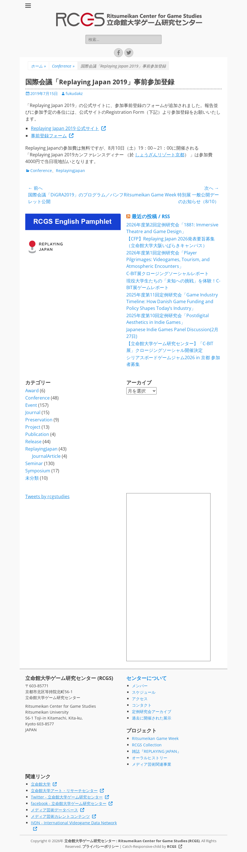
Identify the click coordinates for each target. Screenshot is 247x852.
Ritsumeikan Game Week (155, 738)
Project (32, 427)
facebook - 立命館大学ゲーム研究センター (68, 803)
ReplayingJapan (70, 170)
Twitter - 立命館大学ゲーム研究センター (67, 797)
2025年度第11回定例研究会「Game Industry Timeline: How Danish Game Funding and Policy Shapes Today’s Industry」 (172, 301)
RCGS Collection (147, 744)
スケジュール (143, 692)
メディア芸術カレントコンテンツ (60, 816)
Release (33, 441)
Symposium (37, 471)
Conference (63, 66)
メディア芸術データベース (54, 809)
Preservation (38, 420)
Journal (32, 412)
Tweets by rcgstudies (47, 496)
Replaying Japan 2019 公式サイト (65, 128)
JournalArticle (46, 456)
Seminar (34, 463)
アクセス (140, 698)
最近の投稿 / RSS (151, 216)
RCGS (171, 846)
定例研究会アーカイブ (151, 711)
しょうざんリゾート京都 (159, 155)
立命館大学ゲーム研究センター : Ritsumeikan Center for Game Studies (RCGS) (132, 840)
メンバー (140, 685)
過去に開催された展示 (151, 718)
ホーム (38, 66)
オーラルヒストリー (149, 757)
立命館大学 (41, 784)
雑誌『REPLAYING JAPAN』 (156, 751)
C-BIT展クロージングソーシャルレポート (167, 273)
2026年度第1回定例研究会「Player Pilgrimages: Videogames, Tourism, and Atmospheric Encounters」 (168, 259)
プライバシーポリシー (100, 846)
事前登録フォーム (49, 136)
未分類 (32, 478)
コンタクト (142, 705)
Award (32, 390)
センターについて (146, 678)
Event (31, 405)
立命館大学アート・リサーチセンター (64, 790)
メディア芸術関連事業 (151, 764)
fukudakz (74, 93)
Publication (37, 434)
